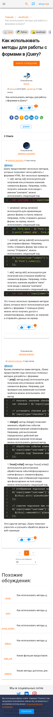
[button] (26, 562)
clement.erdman (15, 361)
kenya (12, 89)
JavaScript (31, 89)
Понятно (26, 711)
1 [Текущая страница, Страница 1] (26, 552)
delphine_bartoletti (15, 161)
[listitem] (26, 595)
